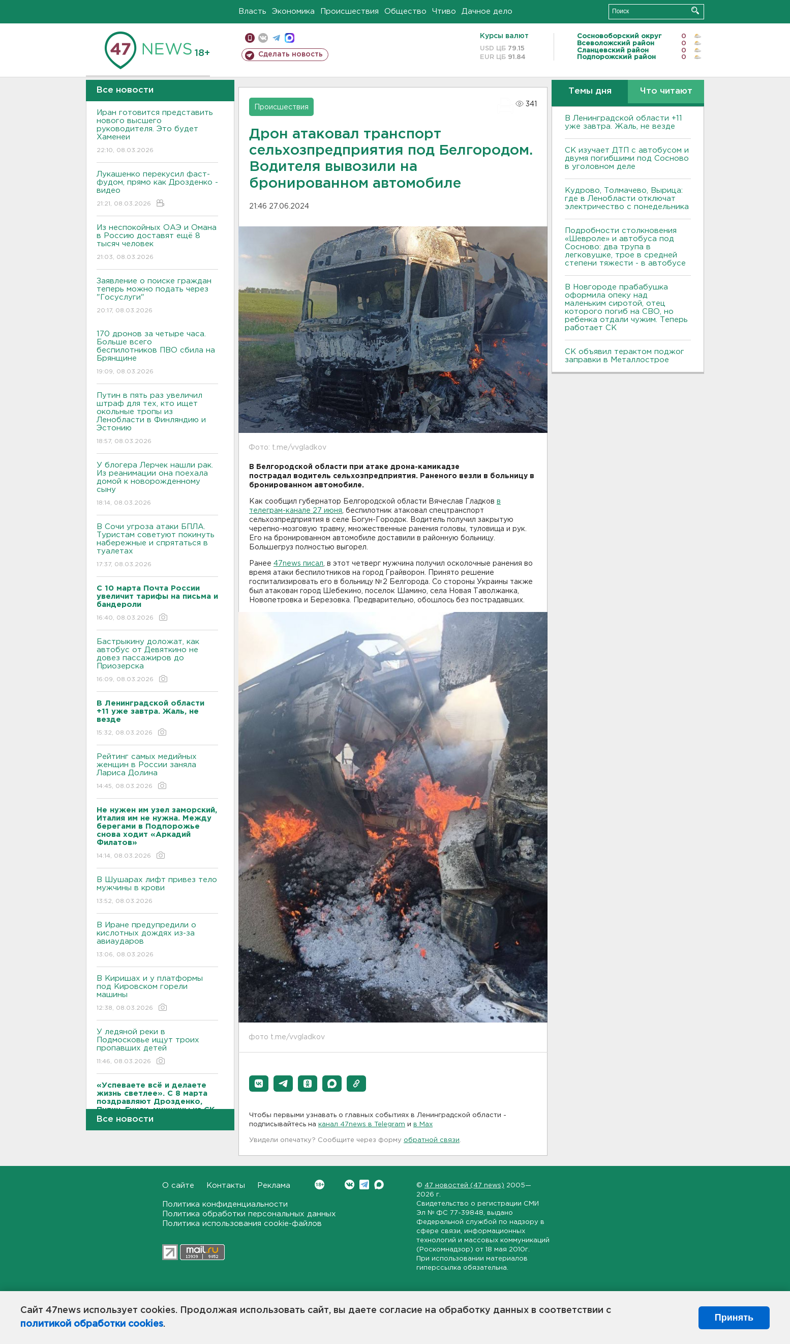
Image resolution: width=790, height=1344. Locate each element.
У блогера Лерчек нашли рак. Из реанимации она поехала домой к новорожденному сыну (157, 484)
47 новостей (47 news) (464, 1185)
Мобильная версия (250, 38)
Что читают (666, 91)
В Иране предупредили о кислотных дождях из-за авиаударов (157, 940)
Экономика (293, 11)
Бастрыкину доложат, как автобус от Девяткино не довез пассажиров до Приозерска (157, 661)
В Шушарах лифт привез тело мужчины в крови (157, 890)
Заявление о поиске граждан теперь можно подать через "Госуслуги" (157, 296)
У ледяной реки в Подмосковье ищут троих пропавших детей (157, 1047)
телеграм (276, 38)
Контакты (225, 1185)
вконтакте (263, 38)
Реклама (273, 1185)
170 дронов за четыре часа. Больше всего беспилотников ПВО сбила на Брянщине (157, 353)
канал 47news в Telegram (361, 1124)
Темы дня (590, 91)
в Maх (423, 1124)
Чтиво (444, 11)
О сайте (178, 1185)
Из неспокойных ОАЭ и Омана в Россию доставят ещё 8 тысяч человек (157, 242)
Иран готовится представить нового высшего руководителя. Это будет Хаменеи (157, 132)
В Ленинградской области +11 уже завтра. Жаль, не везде (623, 122)
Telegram (364, 1184)
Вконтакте (319, 1184)
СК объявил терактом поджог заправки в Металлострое (624, 355)
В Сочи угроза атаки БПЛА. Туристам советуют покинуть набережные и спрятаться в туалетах (157, 546)
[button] (258, 1083)
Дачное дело (487, 11)
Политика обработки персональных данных (249, 1214)
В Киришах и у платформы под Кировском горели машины (157, 993)
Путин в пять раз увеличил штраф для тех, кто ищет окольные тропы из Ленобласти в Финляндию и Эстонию (157, 419)
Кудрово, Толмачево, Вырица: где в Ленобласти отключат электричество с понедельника (627, 198)
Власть (252, 11)
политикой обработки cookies (91, 1324)
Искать (695, 10)
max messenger (289, 38)
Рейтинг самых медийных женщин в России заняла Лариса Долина (157, 772)
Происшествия (349, 11)
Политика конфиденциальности (225, 1204)
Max (379, 1184)
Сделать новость (290, 54)
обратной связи (432, 1140)
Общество (405, 11)
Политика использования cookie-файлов (242, 1223)
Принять (734, 1317)
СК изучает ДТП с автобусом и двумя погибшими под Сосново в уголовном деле (627, 158)
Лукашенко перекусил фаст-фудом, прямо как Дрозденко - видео (157, 189)
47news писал (298, 564)
